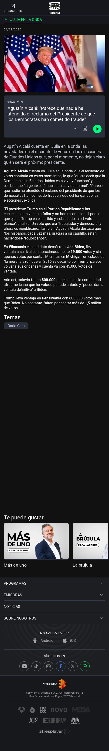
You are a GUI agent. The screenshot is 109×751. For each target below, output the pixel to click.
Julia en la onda (23, 19)
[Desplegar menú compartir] (76, 129)
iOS (69, 640)
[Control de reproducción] (97, 129)
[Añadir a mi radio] (85, 129)
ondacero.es (13, 8)
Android (43, 640)
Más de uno (15, 565)
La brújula (82, 565)
